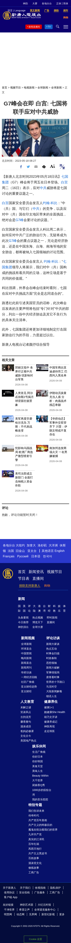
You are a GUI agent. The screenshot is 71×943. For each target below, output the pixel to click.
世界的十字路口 (55, 681)
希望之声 (24, 909)
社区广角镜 (27, 681)
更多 (62, 914)
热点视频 (37, 617)
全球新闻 (42, 87)
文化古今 (25, 735)
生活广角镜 (38, 751)
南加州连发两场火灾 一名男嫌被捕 (58, 452)
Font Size (52, 166)
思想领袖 (51, 662)
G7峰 (19, 220)
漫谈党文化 (35, 863)
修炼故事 (33, 867)
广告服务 (39, 892)
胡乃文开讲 (50, 716)
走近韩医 (49, 731)
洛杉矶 (42, 545)
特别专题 (35, 805)
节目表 (23, 578)
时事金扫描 (52, 653)
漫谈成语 (25, 726)
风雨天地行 (35, 848)
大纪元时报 (44, 904)
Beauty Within (40, 775)
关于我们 (25, 887)
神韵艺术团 (26, 904)
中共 (43, 188)
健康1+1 (49, 707)
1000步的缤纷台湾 (41, 792)
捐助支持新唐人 (29, 585)
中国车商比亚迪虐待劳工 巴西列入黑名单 (58, 371)
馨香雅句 (25, 721)
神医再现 (49, 726)
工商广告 (33, 872)
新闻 (21, 599)
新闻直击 (26, 662)
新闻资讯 (36, 572)
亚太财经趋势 (29, 686)
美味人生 (37, 770)
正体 (58, 3)
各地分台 (47, 3)
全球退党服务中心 (44, 909)
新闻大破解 (52, 667)
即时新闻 (52, 617)
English (59, 550)
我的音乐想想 (40, 799)
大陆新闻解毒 (54, 691)
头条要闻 (23, 617)
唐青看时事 (52, 677)
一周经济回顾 (29, 677)
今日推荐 (23, 622)
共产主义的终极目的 (40, 824)
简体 (65, 3)
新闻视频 (28, 638)
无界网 (33, 914)
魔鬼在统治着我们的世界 (43, 829)
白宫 (64, 182)
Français (8, 556)
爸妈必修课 (27, 731)
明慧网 (8, 914)
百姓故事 (33, 858)
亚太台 (32, 550)
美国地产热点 (28, 740)
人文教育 (27, 702)
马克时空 (51, 686)
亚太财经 (26, 691)
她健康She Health (54, 712)
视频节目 (15, 87)
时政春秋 (51, 658)
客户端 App (10, 897)
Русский (22, 556)
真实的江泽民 (36, 839)
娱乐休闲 (39, 746)
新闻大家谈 (52, 643)
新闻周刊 (26, 667)
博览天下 (37, 622)
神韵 (25, 3)
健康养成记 (50, 721)
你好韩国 (37, 761)
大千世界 (37, 780)
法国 (11, 550)
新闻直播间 (34, 26)
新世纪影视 (48, 914)
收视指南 (40, 887)
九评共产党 (35, 834)
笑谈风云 (25, 712)
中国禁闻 (26, 653)
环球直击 (26, 648)
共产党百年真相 (37, 820)
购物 (47, 585)
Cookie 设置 (35, 939)
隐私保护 (55, 887)
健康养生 (51, 702)
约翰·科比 (50, 203)
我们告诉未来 (36, 810)
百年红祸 (33, 843)
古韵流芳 (25, 716)
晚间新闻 (26, 658)
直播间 (38, 578)
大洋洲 (53, 545)
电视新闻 (29, 87)
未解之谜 (25, 707)
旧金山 (20, 550)
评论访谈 (53, 638)
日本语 (35, 556)
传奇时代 (33, 815)
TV (49, 26)
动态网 (20, 914)
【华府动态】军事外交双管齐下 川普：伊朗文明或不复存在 (58, 426)
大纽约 (20, 545)
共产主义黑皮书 (37, 853)
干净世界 (9, 909)
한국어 (47, 556)
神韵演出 (23, 626)
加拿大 (31, 545)
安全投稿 (24, 892)
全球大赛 (37, 626)
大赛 (34, 3)
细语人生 (51, 696)
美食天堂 (37, 766)
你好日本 (37, 756)
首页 (4, 87)
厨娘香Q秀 (38, 785)
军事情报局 (52, 672)
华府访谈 (26, 672)
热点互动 (51, 648)
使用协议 (9, 892)
